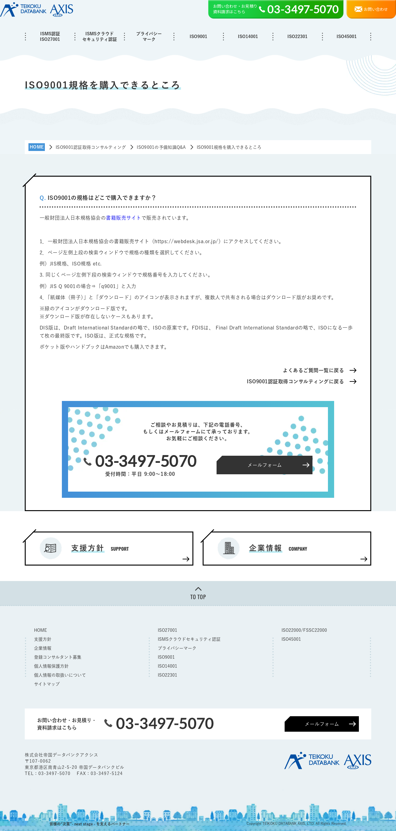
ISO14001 (248, 36)
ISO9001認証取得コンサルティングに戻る (295, 381)
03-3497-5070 (55, 773)
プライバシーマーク (149, 36)
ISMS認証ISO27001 (50, 36)
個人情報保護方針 (51, 666)
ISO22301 (297, 36)
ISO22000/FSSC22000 (304, 630)
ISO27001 (167, 630)
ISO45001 (347, 36)
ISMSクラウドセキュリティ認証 (99, 36)
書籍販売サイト (123, 217)
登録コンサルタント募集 (57, 657)
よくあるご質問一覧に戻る (313, 370)
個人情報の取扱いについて (60, 675)
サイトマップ (47, 684)
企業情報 (42, 648)
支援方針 (42, 639)
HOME (40, 630)
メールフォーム (322, 723)
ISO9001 (198, 36)
